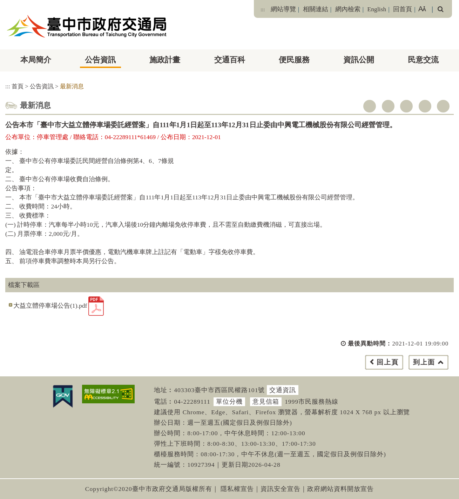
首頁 (17, 86)
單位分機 (229, 401)
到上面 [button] (424, 362)
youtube (406, 106)
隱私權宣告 (237, 488)
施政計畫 (164, 59)
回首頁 (402, 9)
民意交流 (423, 59)
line (425, 106)
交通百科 (229, 59)
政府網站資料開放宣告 (340, 488)
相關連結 (315, 9)
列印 (443, 106)
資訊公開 (358, 59)
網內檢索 (347, 9)
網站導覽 (283, 9)
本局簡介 (35, 59)
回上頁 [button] (388, 362)
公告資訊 (100, 59)
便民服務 (294, 59)
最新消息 (72, 86)
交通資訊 (282, 390)
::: (263, 9)
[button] (245, 369)
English (376, 9)
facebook (369, 106)
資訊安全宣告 (281, 488)
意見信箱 (265, 401)
